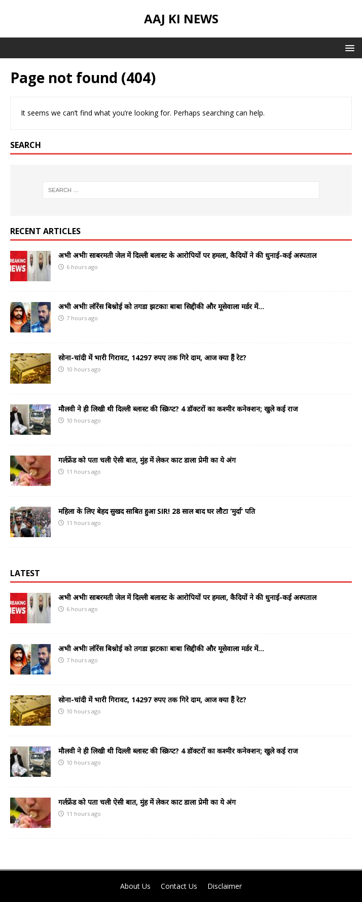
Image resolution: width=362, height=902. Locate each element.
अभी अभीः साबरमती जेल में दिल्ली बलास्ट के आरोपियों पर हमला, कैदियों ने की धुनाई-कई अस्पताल (187, 255)
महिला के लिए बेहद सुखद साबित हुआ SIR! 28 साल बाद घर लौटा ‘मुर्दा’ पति (156, 511)
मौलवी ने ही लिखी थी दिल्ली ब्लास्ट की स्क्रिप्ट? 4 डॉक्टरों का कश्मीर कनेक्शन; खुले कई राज (178, 409)
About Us (135, 886)
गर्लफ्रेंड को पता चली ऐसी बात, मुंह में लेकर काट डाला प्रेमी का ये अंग (147, 460)
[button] (348, 47)
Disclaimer (224, 886)
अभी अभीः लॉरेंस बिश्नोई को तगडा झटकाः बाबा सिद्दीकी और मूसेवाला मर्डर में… (161, 306)
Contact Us (179, 886)
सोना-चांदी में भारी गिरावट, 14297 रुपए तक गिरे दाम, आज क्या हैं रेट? (152, 357)
